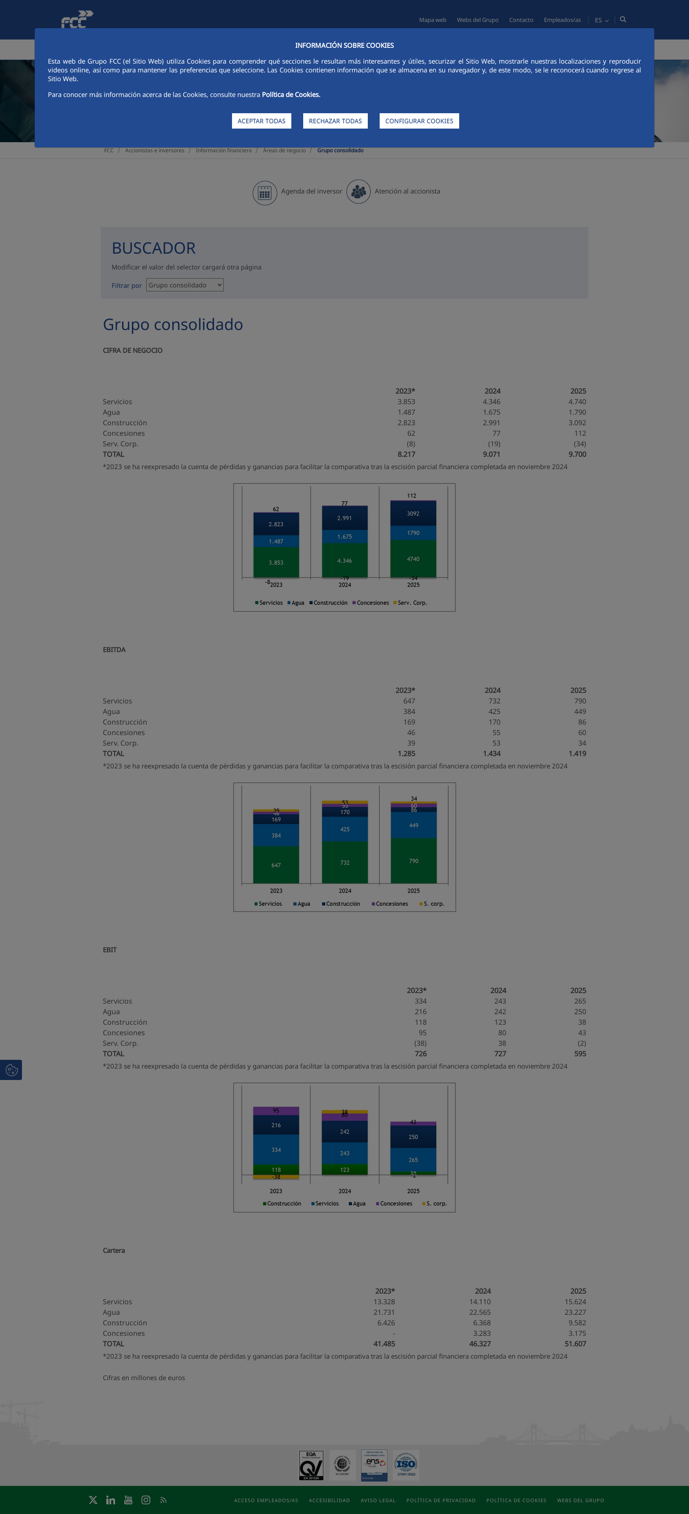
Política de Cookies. (291, 94)
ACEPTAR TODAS (262, 121)
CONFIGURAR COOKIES (419, 121)
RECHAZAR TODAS (335, 121)
